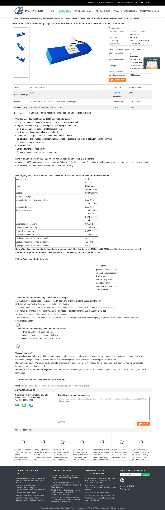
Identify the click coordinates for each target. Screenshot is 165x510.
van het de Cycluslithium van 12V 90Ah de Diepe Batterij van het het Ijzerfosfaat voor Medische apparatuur (65, 499)
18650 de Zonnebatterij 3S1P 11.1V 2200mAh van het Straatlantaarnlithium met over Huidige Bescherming (22, 456)
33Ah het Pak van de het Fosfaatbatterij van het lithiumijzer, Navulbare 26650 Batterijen (30, 480)
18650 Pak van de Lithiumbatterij (95, 471)
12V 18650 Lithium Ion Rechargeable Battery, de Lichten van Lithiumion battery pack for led (42, 455)
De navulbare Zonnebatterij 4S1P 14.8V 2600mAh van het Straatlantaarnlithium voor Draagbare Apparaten (82, 456)
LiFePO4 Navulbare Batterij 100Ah (28, 493)
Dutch (148, 1)
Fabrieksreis (102, 11)
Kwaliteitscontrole (125, 11)
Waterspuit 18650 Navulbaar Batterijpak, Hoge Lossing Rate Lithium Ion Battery (120, 453)
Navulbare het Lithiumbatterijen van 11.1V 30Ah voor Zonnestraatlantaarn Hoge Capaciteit (61, 455)
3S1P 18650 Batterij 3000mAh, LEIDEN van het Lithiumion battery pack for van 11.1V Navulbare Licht (140, 455)
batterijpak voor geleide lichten (52, 386)
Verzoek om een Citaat (127, 2)
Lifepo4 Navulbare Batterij (27, 471)
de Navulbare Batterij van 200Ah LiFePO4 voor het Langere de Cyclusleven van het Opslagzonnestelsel (31, 488)
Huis (52, 11)
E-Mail (122, 486)
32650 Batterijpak (61, 470)
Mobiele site (125, 489)
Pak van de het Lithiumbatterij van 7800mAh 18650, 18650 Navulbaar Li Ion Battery (100, 488)
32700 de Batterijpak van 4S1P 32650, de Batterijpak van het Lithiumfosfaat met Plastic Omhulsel (66, 485)
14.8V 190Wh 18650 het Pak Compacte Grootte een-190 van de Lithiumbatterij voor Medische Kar (100, 498)
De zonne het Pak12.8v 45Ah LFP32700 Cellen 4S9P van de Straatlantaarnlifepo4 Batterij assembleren (101, 455)
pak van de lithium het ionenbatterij (78, 386)
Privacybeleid (45, 508)
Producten (64, 11)
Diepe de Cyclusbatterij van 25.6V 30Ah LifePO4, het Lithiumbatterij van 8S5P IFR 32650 (65, 478)
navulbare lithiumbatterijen (30, 386)
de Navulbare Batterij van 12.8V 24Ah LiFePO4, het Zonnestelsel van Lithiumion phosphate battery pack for (30, 498)
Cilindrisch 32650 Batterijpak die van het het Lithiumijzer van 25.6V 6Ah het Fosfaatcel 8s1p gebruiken (65, 492)
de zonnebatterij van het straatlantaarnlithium (46, 19)
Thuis (16, 19)
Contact (112, 80)
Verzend (145, 475)
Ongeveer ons (82, 11)
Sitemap (130, 486)
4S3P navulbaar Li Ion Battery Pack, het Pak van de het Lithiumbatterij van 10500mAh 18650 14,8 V (100, 480)
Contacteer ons (149, 11)
